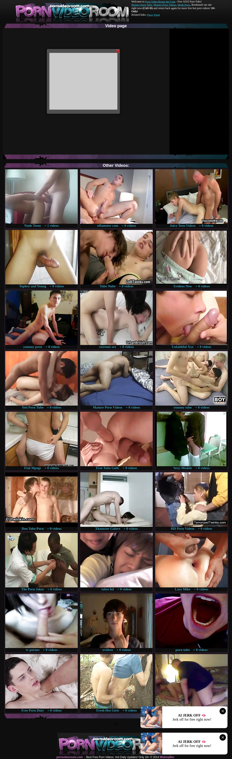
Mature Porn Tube (141, 4)
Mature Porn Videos (165, 4)
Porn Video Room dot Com (160, 1)
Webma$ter (167, 757)
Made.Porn (184, 4)
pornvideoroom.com (69, 757)
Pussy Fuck (153, 14)
